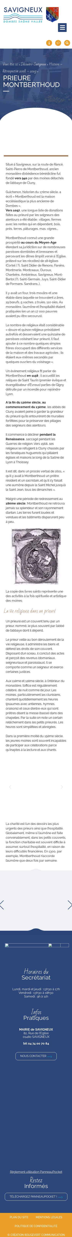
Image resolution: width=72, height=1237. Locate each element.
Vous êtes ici (10, 64)
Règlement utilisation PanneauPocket (36, 1169)
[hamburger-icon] (62, 27)
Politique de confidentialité (36, 1223)
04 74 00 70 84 (38, 1041)
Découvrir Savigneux (33, 64)
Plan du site (19, 1215)
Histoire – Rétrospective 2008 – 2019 (32, 68)
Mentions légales (49, 1215)
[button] (10, 787)
